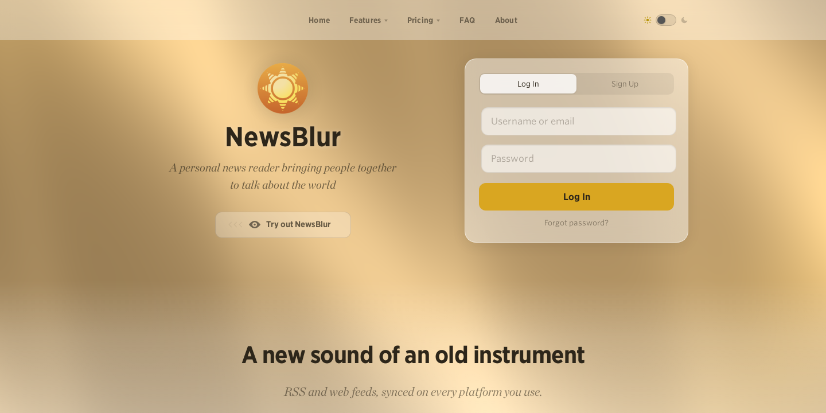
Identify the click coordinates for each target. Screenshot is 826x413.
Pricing (420, 20)
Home (319, 20)
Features (365, 20)
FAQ (467, 20)
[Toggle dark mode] (666, 20)
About (506, 20)
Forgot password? (576, 223)
